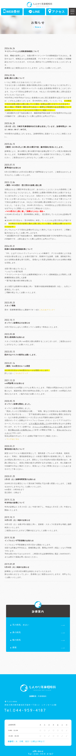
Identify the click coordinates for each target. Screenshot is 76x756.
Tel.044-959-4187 (25, 710)
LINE (34, 11)
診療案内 (38, 609)
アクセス (56, 11)
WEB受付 (11, 11)
